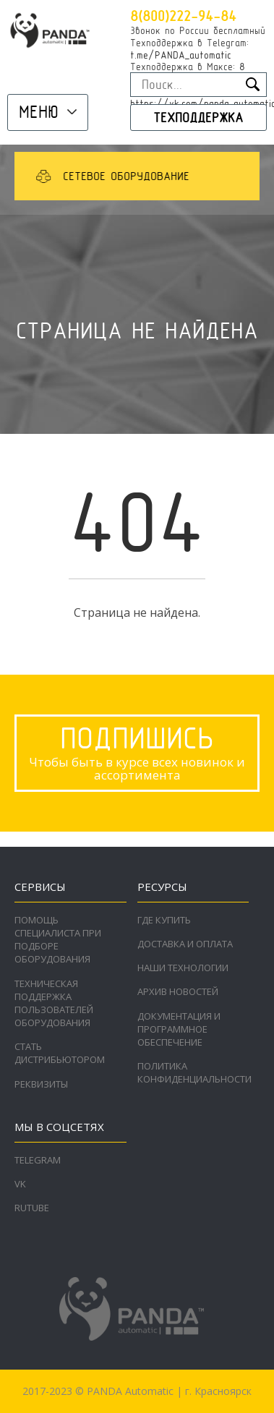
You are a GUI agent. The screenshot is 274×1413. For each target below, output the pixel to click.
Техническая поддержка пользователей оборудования (53, 1003)
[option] (133, 176)
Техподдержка (198, 117)
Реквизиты (41, 1083)
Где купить (164, 919)
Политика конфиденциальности (194, 1072)
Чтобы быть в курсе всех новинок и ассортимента (137, 751)
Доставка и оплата (185, 943)
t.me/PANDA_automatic (180, 55)
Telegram (37, 1159)
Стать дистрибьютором (59, 1053)
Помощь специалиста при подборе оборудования (57, 939)
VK (20, 1183)
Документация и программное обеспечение (179, 1029)
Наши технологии (182, 967)
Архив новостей (177, 991)
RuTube (31, 1207)
